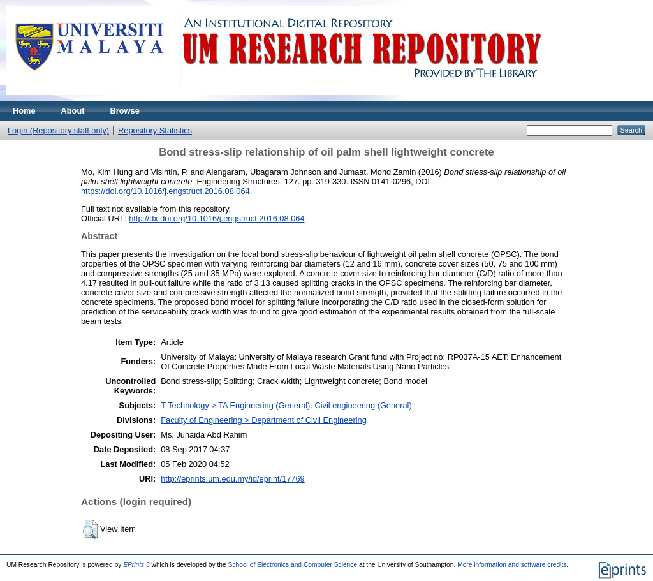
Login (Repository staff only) (58, 130)
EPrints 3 (136, 564)
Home (24, 110)
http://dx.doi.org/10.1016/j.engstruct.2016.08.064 (216, 218)
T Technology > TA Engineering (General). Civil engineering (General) (286, 405)
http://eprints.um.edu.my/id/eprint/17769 (233, 478)
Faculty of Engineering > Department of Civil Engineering (264, 420)
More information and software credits (511, 564)
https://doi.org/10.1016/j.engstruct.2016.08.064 (165, 191)
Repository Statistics (155, 130)
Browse (125, 110)
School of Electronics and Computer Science (293, 564)
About (73, 110)
